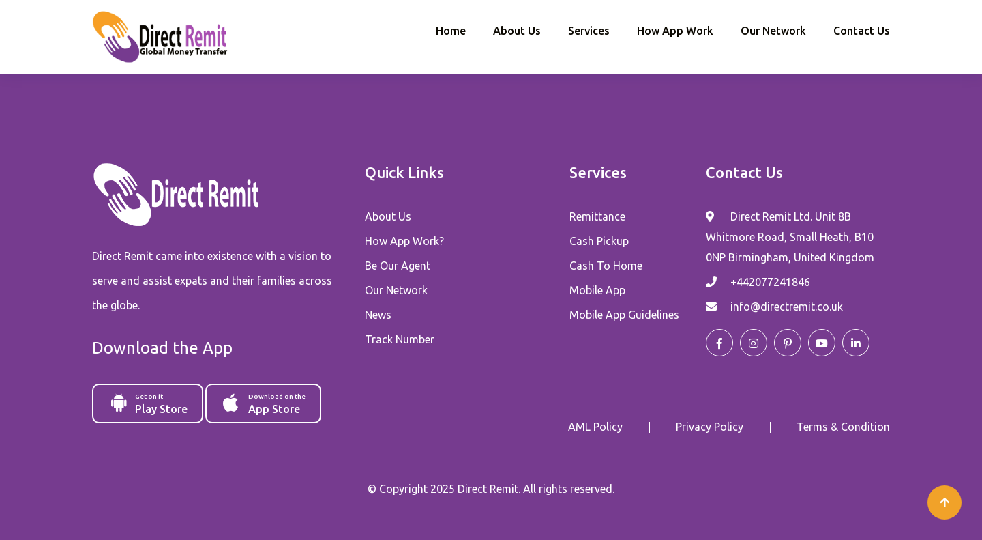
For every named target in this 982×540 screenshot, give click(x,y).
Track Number (399, 339)
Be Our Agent (397, 265)
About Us (517, 31)
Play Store (149, 402)
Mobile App (597, 290)
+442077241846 (770, 282)
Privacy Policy (709, 427)
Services (589, 31)
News (378, 315)
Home (451, 31)
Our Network (773, 31)
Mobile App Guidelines (624, 315)
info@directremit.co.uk (786, 306)
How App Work (675, 31)
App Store (264, 402)
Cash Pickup (599, 241)
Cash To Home (605, 265)
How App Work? (404, 241)
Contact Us (861, 31)
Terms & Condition (843, 427)
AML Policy (595, 427)
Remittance (597, 216)
